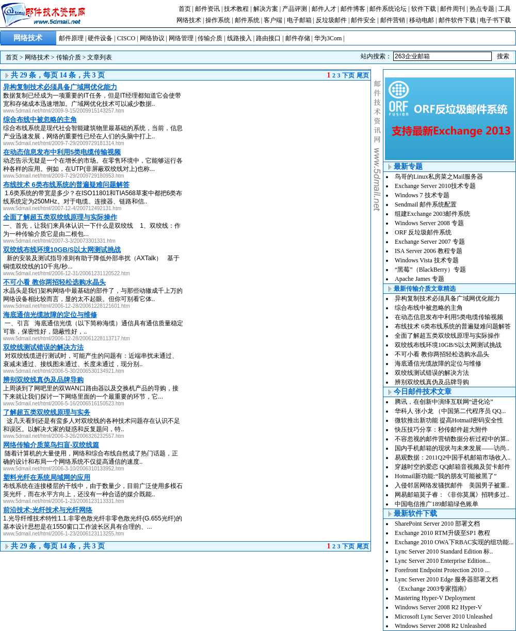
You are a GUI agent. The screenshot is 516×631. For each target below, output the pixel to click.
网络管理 (181, 38)
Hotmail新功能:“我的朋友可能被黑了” (445, 476)
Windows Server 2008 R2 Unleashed (441, 625)
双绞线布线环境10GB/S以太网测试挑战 (448, 345)
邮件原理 (71, 38)
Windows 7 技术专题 (422, 195)
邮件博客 (353, 8)
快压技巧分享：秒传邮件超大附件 (441, 429)
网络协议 (152, 38)
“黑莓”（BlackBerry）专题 (430, 269)
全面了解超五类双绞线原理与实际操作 (447, 335)
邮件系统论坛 (388, 8)
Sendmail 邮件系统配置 (426, 204)
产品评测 (294, 8)
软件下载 (423, 8)
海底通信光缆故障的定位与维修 (438, 363)
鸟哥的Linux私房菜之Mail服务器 (439, 176)
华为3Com (328, 38)
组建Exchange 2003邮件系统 (432, 213)
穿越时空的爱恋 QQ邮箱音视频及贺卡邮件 (452, 466)
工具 (504, 8)
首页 (185, 8)
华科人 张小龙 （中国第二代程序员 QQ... (450, 411)
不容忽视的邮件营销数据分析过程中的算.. (452, 439)
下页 (348, 75)
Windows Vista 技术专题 (427, 260)
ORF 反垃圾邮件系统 (423, 232)
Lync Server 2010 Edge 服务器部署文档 (446, 579)
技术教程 (236, 8)
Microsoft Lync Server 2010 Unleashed (443, 616)
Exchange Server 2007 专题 (430, 241)
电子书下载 (495, 20)
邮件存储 (297, 38)
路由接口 (268, 38)
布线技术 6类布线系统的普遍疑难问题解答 (453, 326)
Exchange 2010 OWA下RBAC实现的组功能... (454, 542)
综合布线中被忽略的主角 (429, 307)
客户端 (273, 20)
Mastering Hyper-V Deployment (435, 598)
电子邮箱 (299, 20)
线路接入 (239, 38)
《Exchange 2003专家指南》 (432, 588)
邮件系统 (247, 20)
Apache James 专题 (419, 278)
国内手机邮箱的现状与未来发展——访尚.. (452, 448)
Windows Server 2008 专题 (429, 223)
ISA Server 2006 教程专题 (428, 251)
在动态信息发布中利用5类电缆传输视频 (449, 317)
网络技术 (188, 20)
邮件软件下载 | (459, 20)
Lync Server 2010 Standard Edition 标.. (444, 551)
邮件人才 (324, 8)
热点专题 (482, 8)
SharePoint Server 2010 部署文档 (437, 523)
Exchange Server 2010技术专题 (435, 186)
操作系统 (217, 20)
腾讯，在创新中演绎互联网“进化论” (444, 401)
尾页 (363, 75)
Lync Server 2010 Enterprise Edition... (442, 560)
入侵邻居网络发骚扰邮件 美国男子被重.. (452, 485)
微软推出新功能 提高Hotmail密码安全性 (449, 420)
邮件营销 (392, 20)
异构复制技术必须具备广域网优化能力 (447, 298)
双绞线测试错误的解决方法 (432, 372)
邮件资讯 (207, 8)
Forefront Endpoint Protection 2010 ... (442, 570)
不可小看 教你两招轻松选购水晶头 (442, 354)
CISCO (126, 38)
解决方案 (265, 8)
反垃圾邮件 (331, 20)
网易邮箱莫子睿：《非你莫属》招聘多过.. (452, 494)
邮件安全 (363, 20)
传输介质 (210, 38)
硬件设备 (100, 38)
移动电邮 (421, 20)
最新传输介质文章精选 (425, 288)
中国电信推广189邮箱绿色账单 (436, 504)
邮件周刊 (452, 8)
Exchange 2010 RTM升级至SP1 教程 (442, 533)
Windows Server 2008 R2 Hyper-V (438, 607)
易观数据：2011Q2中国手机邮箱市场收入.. (452, 457)
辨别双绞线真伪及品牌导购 (432, 382)
